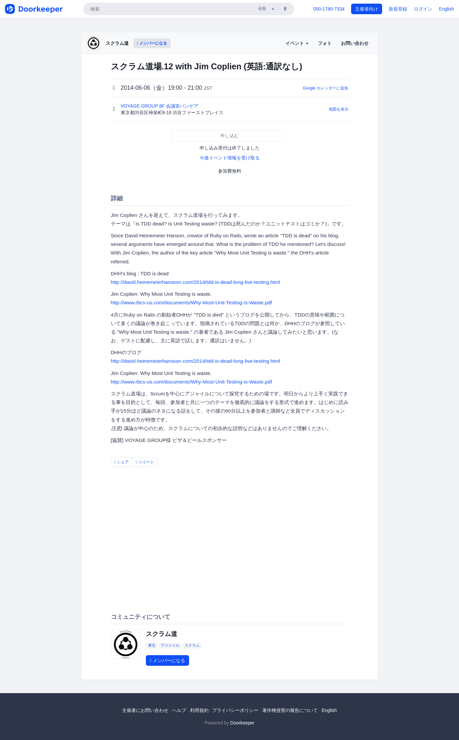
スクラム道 (117, 43)
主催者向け (366, 9)
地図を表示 (338, 109)
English (446, 9)
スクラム (192, 645)
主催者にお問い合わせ (145, 710)
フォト (325, 43)
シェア (122, 462)
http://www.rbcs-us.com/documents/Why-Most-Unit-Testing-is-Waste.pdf (191, 302)
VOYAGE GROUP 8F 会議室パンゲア (160, 106)
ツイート (145, 462)
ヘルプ (179, 710)
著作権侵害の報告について (290, 710)
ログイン (423, 9)
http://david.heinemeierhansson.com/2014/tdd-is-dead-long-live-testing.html (195, 282)
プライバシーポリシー (235, 710)
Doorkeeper (242, 722)
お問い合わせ (355, 43)
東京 (151, 645)
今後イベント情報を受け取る (230, 157)
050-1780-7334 (328, 9)
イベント (297, 43)
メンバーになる (152, 43)
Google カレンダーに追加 (325, 88)
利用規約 (199, 710)
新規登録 (398, 9)
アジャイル (170, 645)
